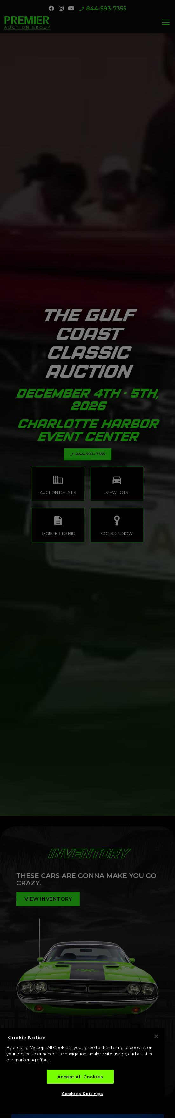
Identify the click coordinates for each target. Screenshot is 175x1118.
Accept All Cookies (80, 1077)
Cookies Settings (82, 1094)
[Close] (156, 1037)
